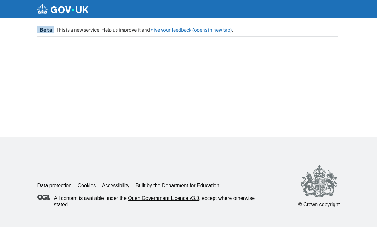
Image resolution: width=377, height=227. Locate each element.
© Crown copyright (319, 204)
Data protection (54, 185)
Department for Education (190, 185)
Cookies (86, 185)
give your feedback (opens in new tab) (191, 30)
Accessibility (115, 185)
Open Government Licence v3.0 (163, 198)
